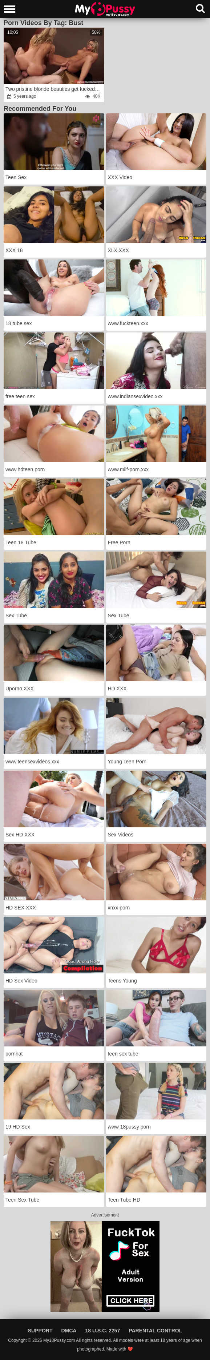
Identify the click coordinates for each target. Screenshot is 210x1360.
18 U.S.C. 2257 (102, 1330)
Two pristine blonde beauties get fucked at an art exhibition (54, 89)
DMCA (68, 1330)
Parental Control (155, 1330)
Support (40, 1330)
